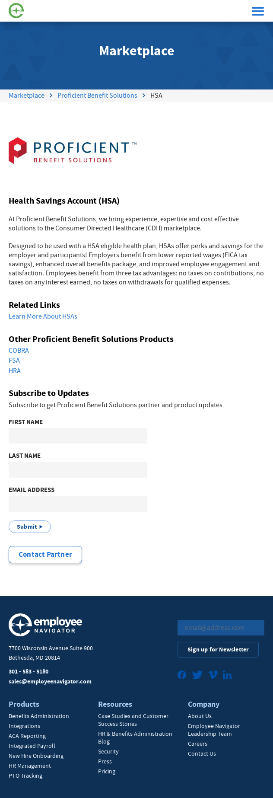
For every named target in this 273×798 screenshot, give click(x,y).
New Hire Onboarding (36, 756)
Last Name (25, 456)
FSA (14, 360)
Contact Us (202, 753)
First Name (26, 422)
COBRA (19, 350)
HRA (15, 371)
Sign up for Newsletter (218, 649)
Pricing (106, 771)
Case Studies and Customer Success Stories (133, 720)
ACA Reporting (27, 736)
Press (105, 761)
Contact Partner (45, 554)
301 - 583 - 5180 (28, 671)
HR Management (30, 765)
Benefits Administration (39, 716)
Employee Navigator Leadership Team (214, 729)
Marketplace (26, 95)
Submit (27, 527)
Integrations (24, 726)
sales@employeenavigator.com (50, 681)
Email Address (31, 490)
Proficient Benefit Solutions (97, 95)
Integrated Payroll (32, 746)
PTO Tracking (25, 775)
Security (108, 751)
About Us (200, 716)
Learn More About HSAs (43, 316)
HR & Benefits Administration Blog (135, 737)
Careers (197, 743)
